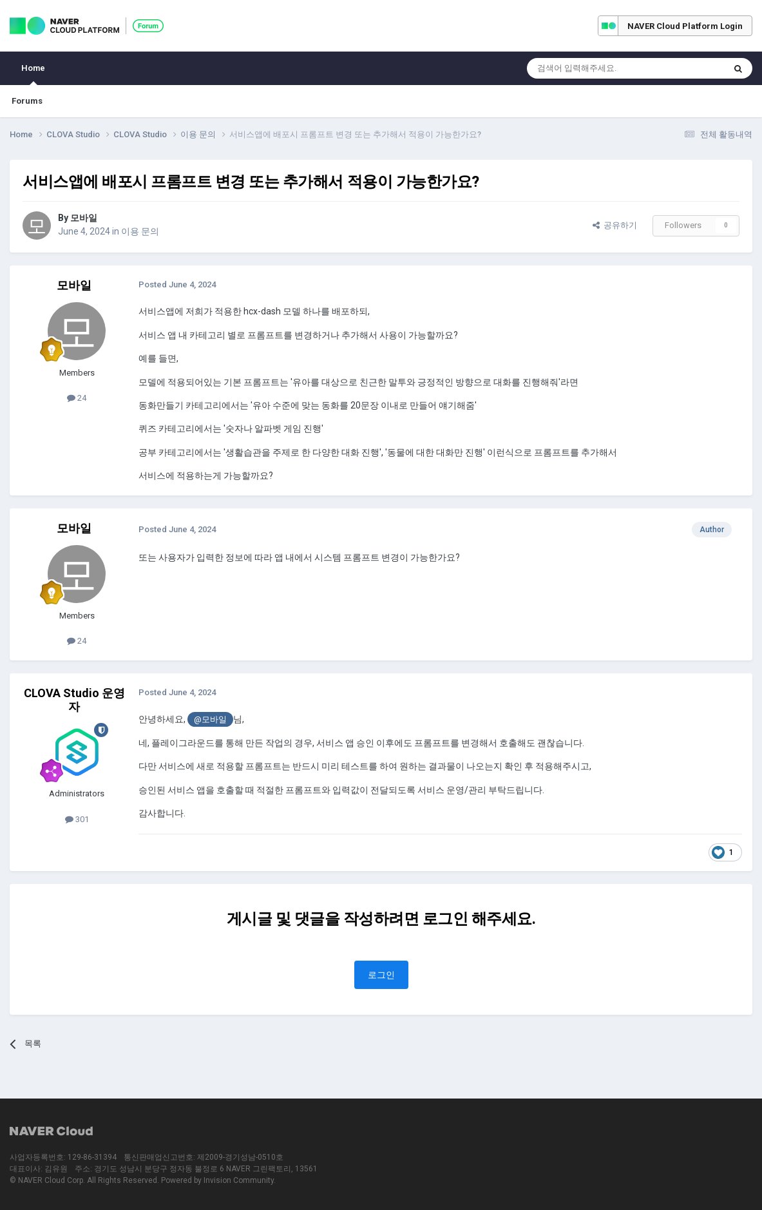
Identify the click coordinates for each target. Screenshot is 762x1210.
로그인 (381, 975)
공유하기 (615, 225)
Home (33, 74)
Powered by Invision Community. (218, 1180)
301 (77, 819)
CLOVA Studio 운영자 (74, 700)
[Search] (595, 68)
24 (76, 398)
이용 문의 (140, 231)
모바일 (83, 218)
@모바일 (210, 719)
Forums (27, 101)
